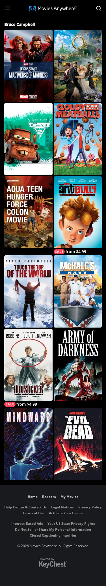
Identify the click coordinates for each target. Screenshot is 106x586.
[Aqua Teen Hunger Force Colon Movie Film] (28, 212)
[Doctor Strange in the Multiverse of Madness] (28, 66)
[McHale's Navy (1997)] (78, 291)
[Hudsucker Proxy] (28, 368)
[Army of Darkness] (78, 365)
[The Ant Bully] (78, 215)
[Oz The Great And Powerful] (78, 66)
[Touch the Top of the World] (28, 291)
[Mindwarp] (28, 444)
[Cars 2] (28, 139)
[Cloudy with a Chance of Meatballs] (78, 139)
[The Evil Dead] (78, 444)
